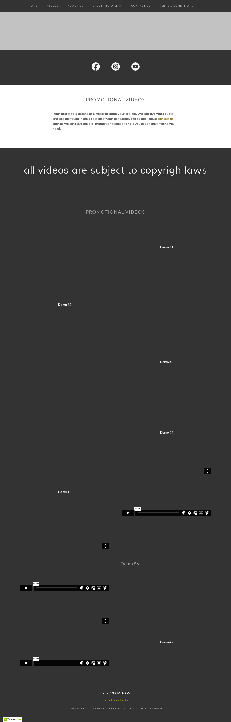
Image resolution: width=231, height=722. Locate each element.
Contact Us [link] (140, 5)
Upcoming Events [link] (107, 5)
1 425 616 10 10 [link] (116, 699)
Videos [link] (53, 5)
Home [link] (33, 5)
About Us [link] (75, 5)
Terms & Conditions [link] (176, 5)
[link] (96, 67)
